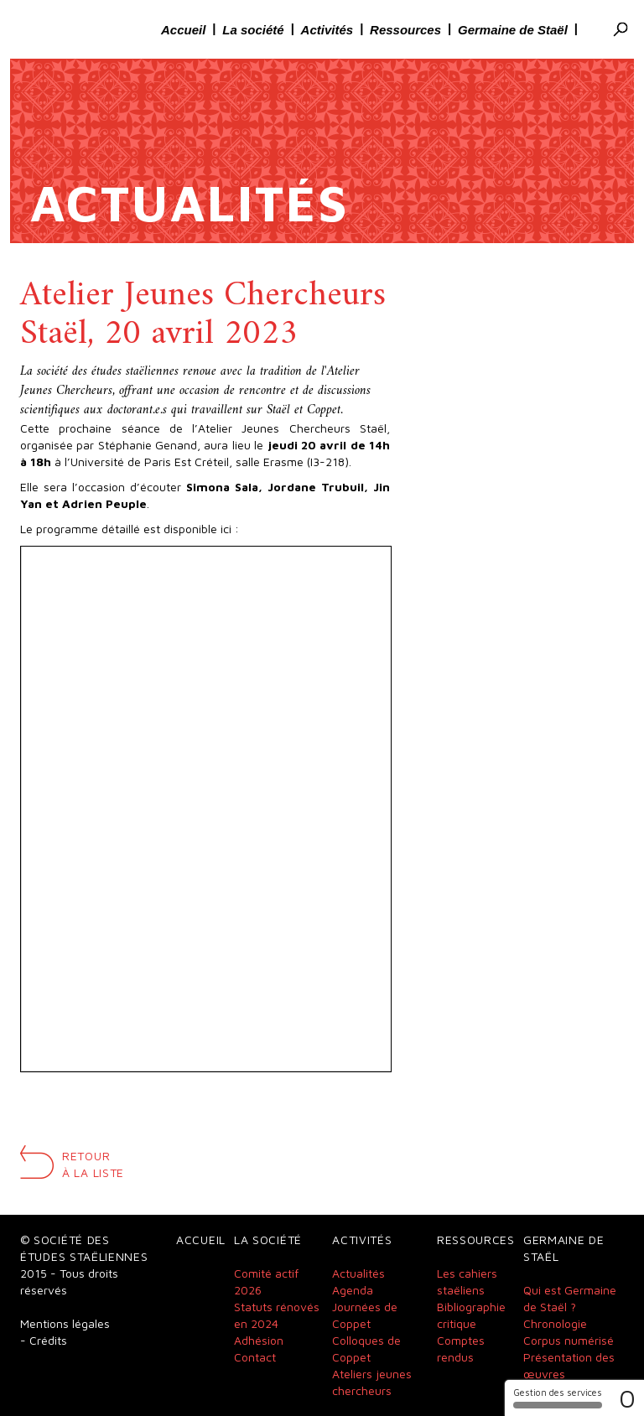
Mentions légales (65, 1323)
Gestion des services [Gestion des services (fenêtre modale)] (557, 1397)
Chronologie (555, 1323)
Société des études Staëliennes (71, 29)
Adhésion (258, 1340)
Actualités (358, 1273)
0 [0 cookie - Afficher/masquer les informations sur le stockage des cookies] (627, 1398)
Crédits (48, 1340)
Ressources (405, 30)
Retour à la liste (93, 1164)
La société (252, 30)
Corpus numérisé (568, 1340)
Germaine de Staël (513, 30)
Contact (255, 1357)
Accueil (183, 30)
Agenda (352, 1290)
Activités (327, 30)
